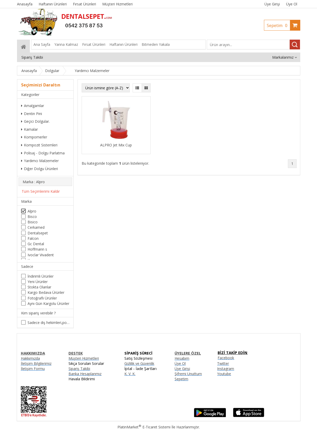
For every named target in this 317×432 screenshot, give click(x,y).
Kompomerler (34, 137)
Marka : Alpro (34, 181)
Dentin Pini (31, 113)
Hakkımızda (30, 358)
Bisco (32, 216)
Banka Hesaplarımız (84, 373)
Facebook (226, 357)
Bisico (33, 221)
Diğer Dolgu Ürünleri (39, 168)
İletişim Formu (33, 368)
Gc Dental (36, 243)
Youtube (224, 373)
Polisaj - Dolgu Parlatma (43, 153)
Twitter (223, 363)
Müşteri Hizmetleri (83, 358)
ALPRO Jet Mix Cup (116, 145)
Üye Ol (291, 4)
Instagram (225, 368)
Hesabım (182, 358)
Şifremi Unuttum (188, 373)
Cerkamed (36, 227)
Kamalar (29, 129)
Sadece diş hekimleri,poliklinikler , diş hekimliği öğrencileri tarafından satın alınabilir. (49, 322)
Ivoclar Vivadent (41, 254)
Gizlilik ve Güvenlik (139, 363)
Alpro (32, 211)
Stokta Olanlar (39, 287)
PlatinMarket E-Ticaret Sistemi (143, 427)
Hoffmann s (37, 249)
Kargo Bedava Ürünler (46, 292)
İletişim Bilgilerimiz (36, 363)
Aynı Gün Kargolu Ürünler (48, 303)
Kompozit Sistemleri (39, 145)
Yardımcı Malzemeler (40, 160)
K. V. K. (129, 373)
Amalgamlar (32, 105)
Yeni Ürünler (38, 281)
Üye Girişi (272, 4)
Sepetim (278, 25)
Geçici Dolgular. (35, 121)
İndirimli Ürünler (41, 276)
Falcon (33, 238)
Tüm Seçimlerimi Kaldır (41, 191)
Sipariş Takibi (79, 368)
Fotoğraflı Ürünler (42, 298)
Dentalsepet (38, 233)
